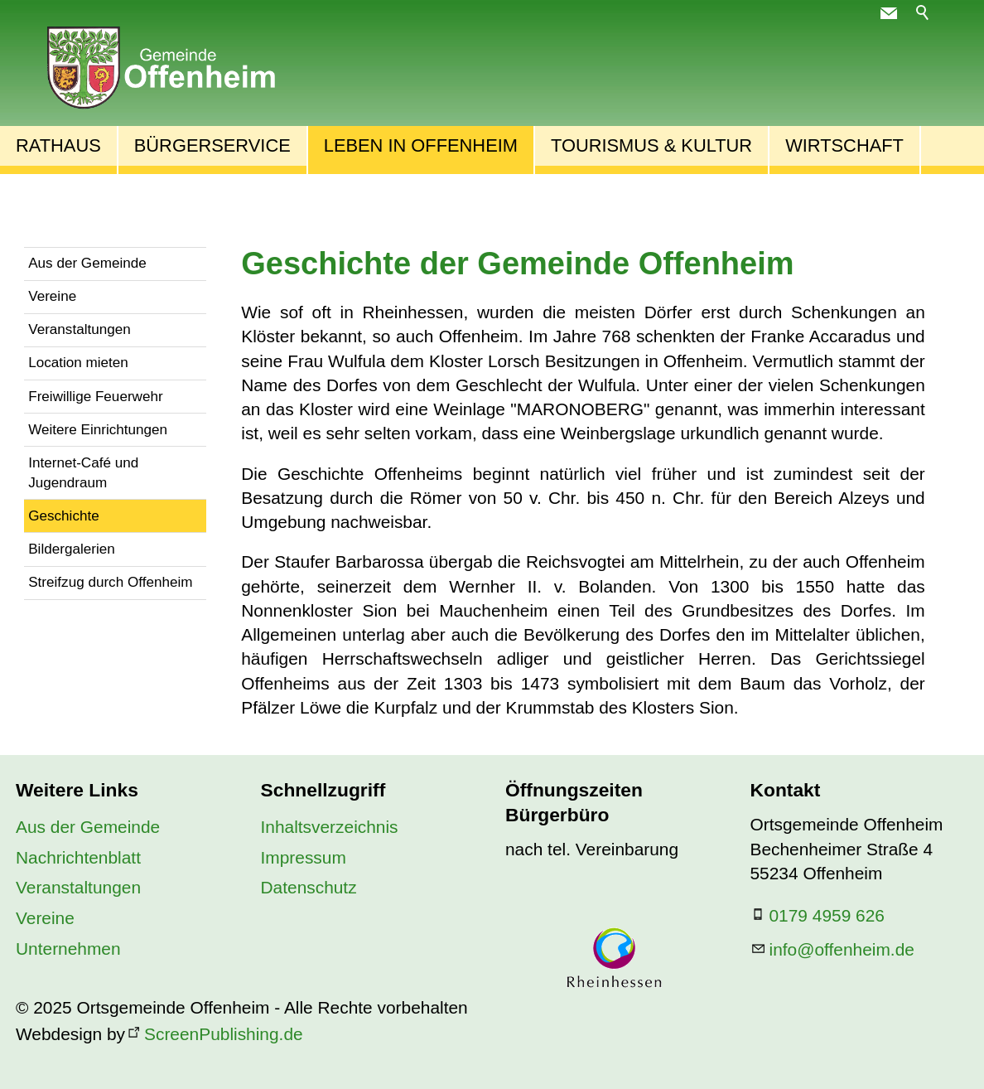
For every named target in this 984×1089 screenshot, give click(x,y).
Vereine (52, 296)
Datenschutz (309, 887)
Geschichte (63, 516)
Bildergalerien (71, 549)
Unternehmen (68, 948)
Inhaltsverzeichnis (329, 826)
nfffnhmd (841, 949)
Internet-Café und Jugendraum (83, 473)
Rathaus (58, 145)
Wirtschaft (844, 145)
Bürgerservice (212, 145)
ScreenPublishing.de (223, 1033)
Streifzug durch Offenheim (110, 582)
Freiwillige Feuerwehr (95, 396)
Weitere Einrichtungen (97, 430)
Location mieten (78, 362)
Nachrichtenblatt (78, 857)
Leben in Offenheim (421, 145)
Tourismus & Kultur (651, 145)
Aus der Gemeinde (87, 263)
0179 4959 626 (827, 915)
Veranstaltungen (79, 329)
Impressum (303, 857)
